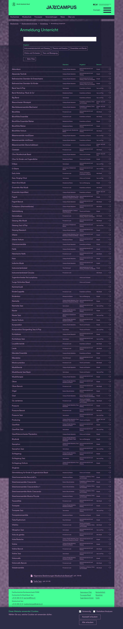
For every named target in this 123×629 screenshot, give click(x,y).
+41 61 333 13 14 (17, 604)
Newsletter (99, 595)
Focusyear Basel (85, 595)
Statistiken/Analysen (104, 611)
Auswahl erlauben (90, 617)
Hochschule (14, 17)
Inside (98, 598)
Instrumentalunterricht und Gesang (37, 48)
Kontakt (96, 10)
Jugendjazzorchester (87, 598)
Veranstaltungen (51, 17)
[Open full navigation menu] (107, 10)
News (63, 17)
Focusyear (38, 17)
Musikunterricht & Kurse (29, 23)
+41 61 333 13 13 (17, 598)
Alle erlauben (87, 622)
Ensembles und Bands (79, 48)
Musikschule (26, 17)
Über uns (71, 17)
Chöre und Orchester (32, 53)
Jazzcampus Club (86, 592)
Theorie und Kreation (60, 48)
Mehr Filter (29, 59)
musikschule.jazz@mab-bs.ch (33, 604)
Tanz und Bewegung (50, 53)
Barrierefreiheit (100, 592)
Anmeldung (44, 23)
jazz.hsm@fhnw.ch (29, 598)
